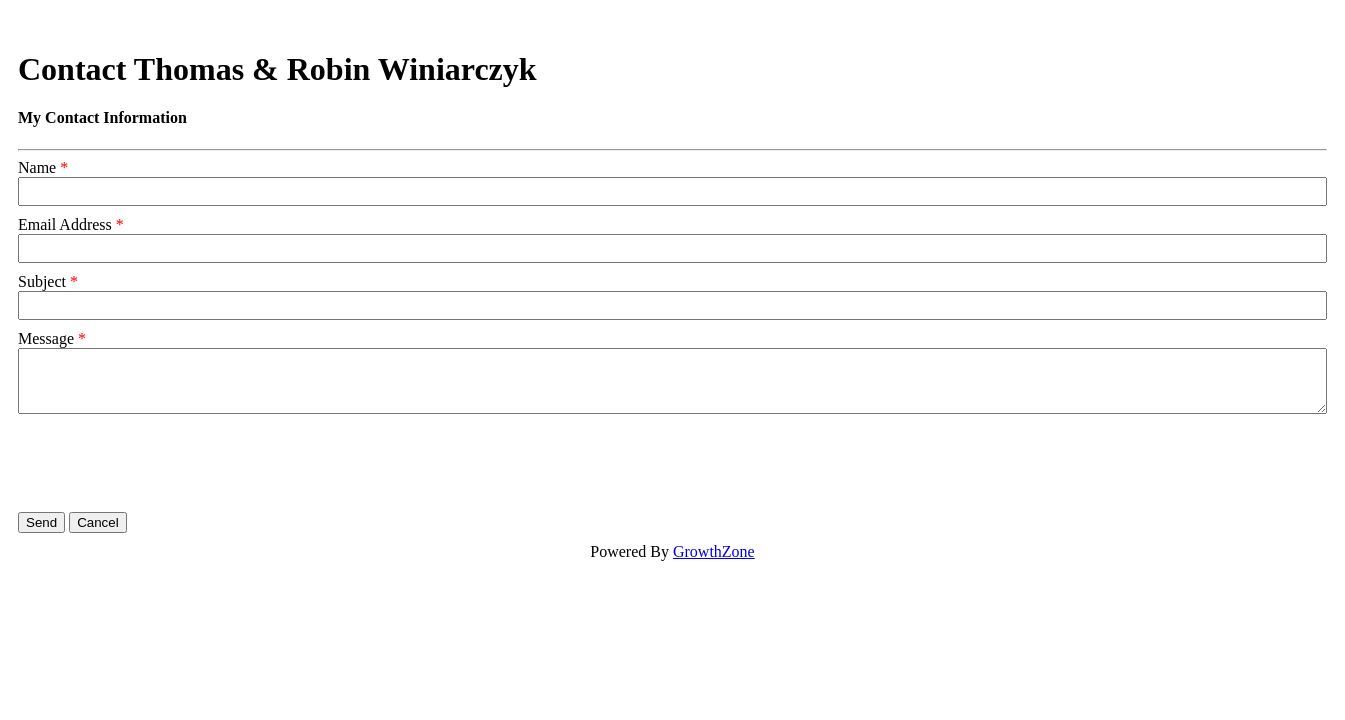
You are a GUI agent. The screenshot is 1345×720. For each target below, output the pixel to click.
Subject (42, 281)
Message (46, 338)
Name (37, 167)
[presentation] (170, 463)
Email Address (65, 224)
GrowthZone (714, 551)
